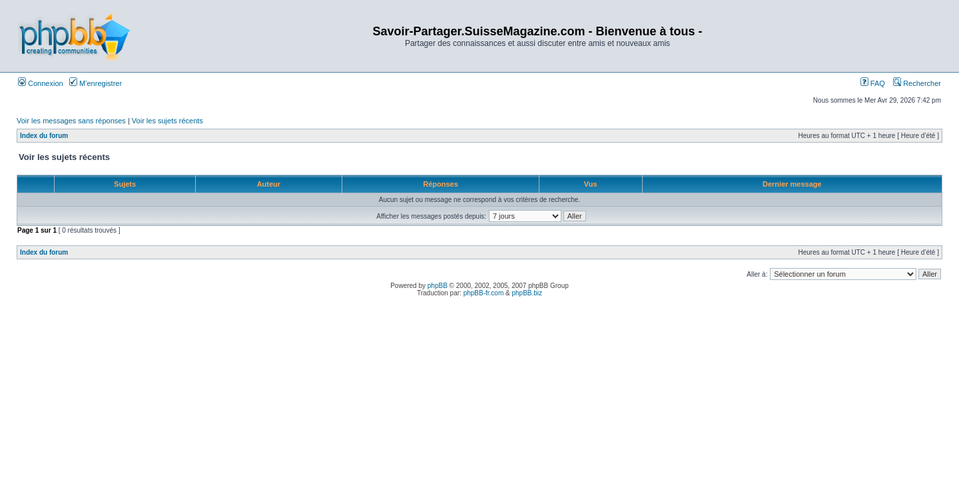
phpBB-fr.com (484, 293)
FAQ (872, 83)
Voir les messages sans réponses (71, 121)
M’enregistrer (95, 83)
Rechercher (917, 83)
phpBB (438, 285)
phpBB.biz (526, 293)
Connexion (40, 83)
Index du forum (44, 135)
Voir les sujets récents (167, 121)
